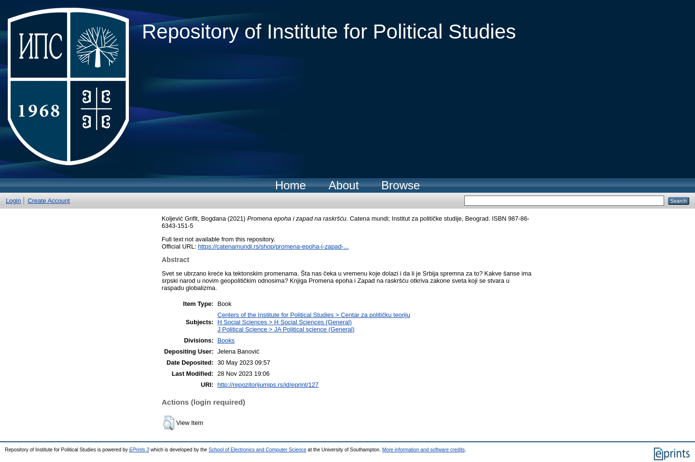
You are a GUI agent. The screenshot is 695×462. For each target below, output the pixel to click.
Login (13, 200)
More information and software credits (423, 449)
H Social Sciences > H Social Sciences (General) (284, 322)
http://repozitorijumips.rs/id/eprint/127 (268, 384)
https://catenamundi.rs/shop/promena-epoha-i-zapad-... (273, 246)
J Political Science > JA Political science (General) (285, 329)
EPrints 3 (139, 449)
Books (226, 340)
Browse (400, 185)
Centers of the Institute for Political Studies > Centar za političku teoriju (313, 314)
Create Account (49, 200)
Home (290, 185)
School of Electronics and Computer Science (257, 449)
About (344, 185)
